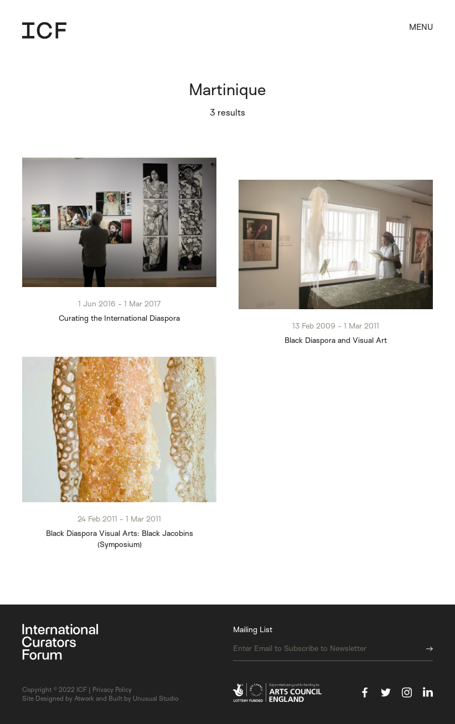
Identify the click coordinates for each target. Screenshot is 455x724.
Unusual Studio (155, 698)
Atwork (84, 698)
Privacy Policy (112, 689)
